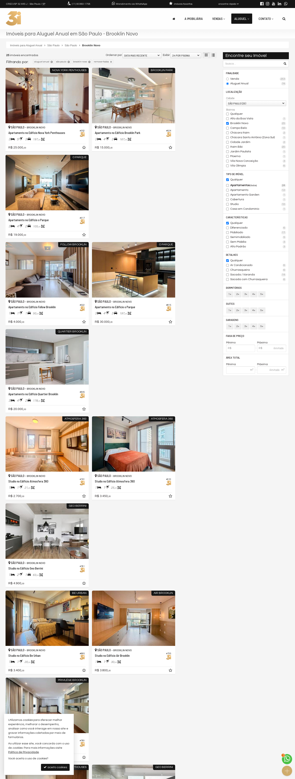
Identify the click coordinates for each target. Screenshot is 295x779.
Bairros (230, 110)
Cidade (230, 98)
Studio (258, 204)
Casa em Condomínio (258, 209)
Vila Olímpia (258, 166)
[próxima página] (213, 700)
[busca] (284, 19)
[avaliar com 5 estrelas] (25, 701)
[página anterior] (192, 700)
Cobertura (258, 200)
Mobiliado (258, 233)
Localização (234, 92)
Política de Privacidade (150, 775)
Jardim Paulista (258, 152)
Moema (258, 156)
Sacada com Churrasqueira (258, 280)
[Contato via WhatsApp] (287, 759)
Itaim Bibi (258, 147)
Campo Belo (258, 128)
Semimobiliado (258, 237)
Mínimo (231, 343)
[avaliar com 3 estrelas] (17, 701)
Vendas (218, 18)
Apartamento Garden (258, 195)
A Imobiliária (194, 18)
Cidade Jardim (258, 142)
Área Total (233, 358)
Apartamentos (258, 186)
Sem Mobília (258, 242)
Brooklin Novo (258, 123)
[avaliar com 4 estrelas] (21, 701)
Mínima (231, 365)
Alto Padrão (258, 247)
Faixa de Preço (235, 337)
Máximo (262, 343)
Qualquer (236, 114)
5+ (261, 295)
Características (237, 217)
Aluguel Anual (258, 83)
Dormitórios (234, 288)
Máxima (262, 365)
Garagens (232, 320)
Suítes (230, 304)
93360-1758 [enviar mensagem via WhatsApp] (81, 4)
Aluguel (241, 18)
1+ (229, 295)
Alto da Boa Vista (258, 119)
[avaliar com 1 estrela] (8, 701)
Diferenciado (258, 228)
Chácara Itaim (258, 133)
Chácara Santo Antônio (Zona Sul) (258, 137)
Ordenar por (114, 55)
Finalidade (232, 73)
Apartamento (258, 190)
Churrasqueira (258, 270)
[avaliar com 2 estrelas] (12, 701)
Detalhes (232, 255)
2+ (237, 295)
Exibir (166, 55)
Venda (258, 79)
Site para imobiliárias (263, 776)
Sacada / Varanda (258, 275)
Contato (266, 18)
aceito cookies (55, 767)
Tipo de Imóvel (235, 174)
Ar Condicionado (258, 266)
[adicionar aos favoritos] (69, 138)
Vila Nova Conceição (258, 161)
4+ (253, 295)
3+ (245, 295)
